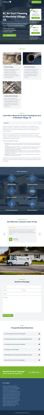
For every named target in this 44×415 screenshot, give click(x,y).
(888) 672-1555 (35, 2)
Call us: (9, 35)
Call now (35, 17)
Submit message (7, 315)
